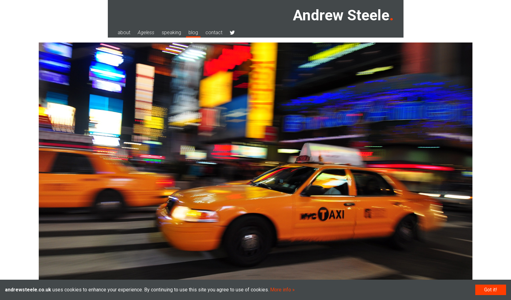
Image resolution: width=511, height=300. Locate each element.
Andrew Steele (341, 15)
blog (193, 32)
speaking (171, 32)
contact (213, 32)
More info (280, 290)
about (124, 32)
